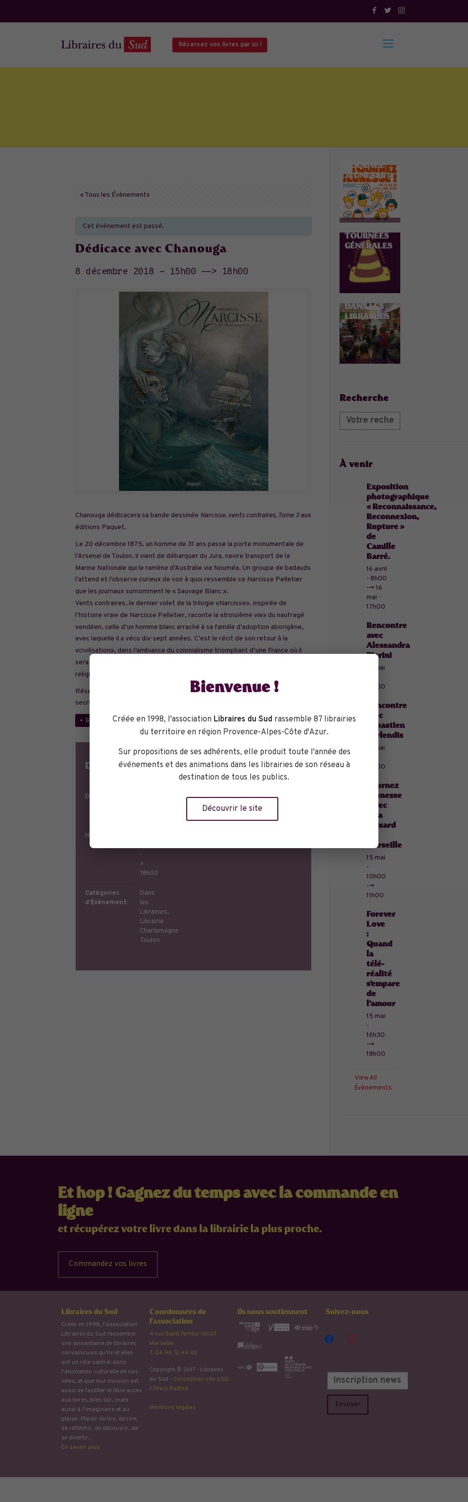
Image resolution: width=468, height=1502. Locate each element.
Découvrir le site (232, 809)
